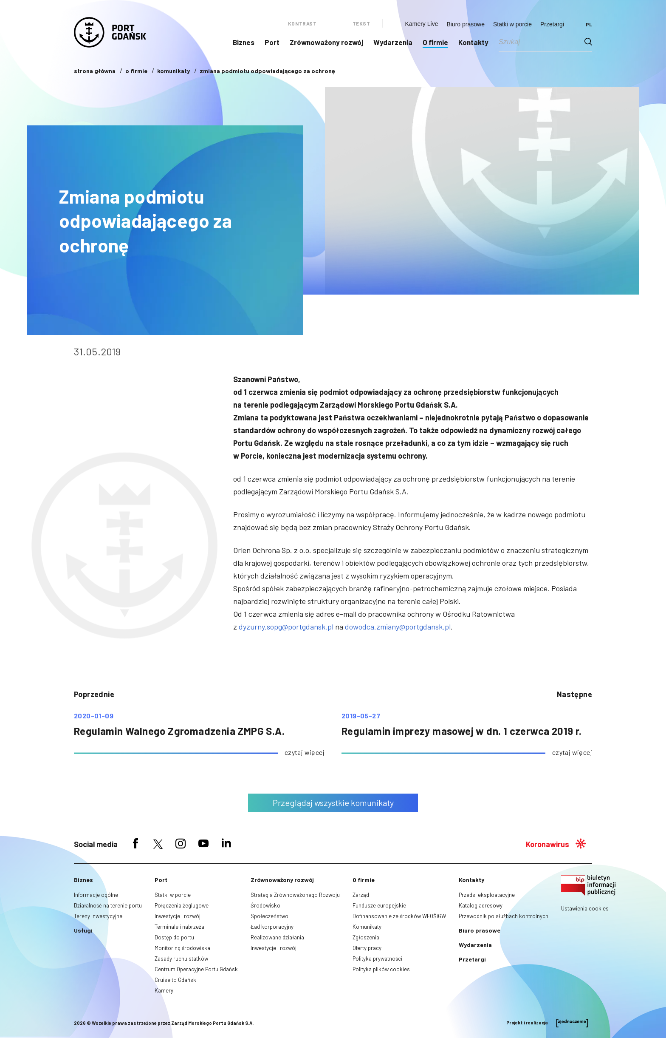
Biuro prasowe (465, 24)
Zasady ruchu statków (181, 958)
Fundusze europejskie (379, 905)
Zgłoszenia (366, 937)
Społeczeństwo (269, 916)
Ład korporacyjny (272, 926)
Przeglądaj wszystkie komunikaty (333, 802)
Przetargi (552, 24)
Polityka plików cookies (381, 969)
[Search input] (541, 41)
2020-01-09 (93, 716)
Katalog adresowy (480, 905)
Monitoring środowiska (182, 947)
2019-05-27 (360, 716)
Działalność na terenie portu (108, 905)
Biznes (243, 42)
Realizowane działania (277, 937)
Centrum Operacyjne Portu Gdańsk (196, 969)
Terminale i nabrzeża (179, 926)
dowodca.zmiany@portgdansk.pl (398, 626)
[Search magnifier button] (588, 41)
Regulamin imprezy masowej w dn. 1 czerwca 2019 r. (461, 731)
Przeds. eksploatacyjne (487, 894)
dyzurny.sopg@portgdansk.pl (286, 626)
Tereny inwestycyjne (98, 916)
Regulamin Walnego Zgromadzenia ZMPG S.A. (179, 731)
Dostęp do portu (174, 937)
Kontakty (473, 42)
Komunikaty (367, 926)
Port (272, 42)
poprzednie (94, 694)
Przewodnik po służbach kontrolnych (503, 916)
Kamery (164, 990)
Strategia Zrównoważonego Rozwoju (295, 894)
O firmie (435, 42)
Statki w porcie (512, 24)
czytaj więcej (305, 752)
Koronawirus (547, 844)
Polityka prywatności (377, 958)
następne (574, 694)
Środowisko (265, 905)
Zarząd (361, 894)
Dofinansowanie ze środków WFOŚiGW (399, 916)
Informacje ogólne (96, 894)
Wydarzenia (392, 42)
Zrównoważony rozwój (326, 42)
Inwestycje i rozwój (177, 916)
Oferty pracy (367, 947)
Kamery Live (421, 23)
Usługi (83, 930)
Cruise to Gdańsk (175, 979)
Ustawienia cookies (585, 908)
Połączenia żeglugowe (182, 905)
